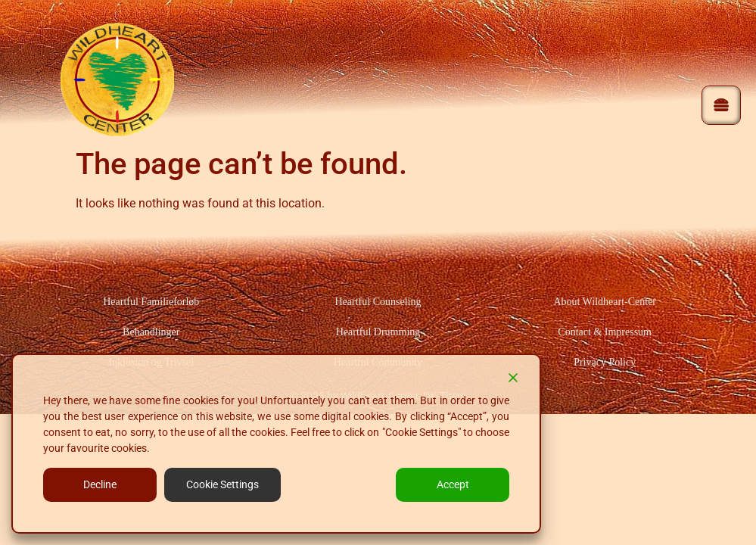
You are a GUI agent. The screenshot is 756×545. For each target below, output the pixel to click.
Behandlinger (151, 332)
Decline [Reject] (100, 484)
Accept (453, 484)
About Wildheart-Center (604, 301)
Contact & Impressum (605, 332)
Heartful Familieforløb (151, 301)
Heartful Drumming (378, 332)
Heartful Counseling (378, 301)
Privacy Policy (605, 362)
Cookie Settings (222, 484)
